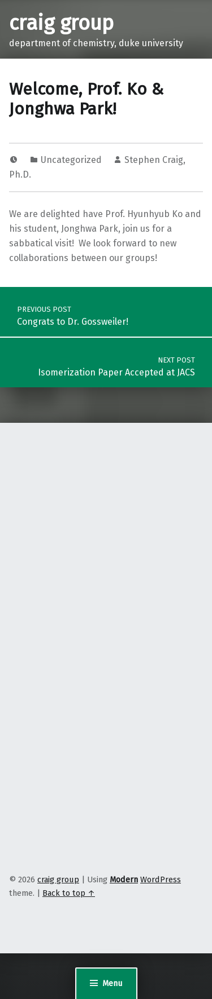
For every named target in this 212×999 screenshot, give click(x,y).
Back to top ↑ (68, 893)
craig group (61, 23)
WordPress (160, 879)
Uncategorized (71, 159)
